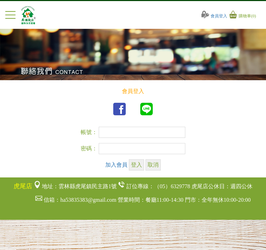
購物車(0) (242, 16)
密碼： (89, 148)
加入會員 (116, 165)
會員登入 (214, 16)
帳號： (89, 132)
